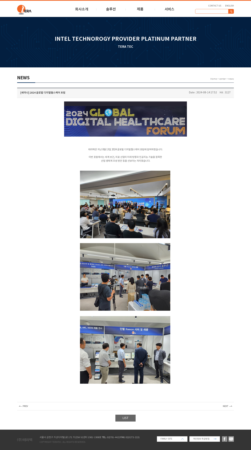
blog (231, 439)
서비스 (169, 9)
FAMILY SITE (166, 439)
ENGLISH (229, 6)
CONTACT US (214, 6)
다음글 (227, 406)
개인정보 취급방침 (201, 439)
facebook (224, 439)
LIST (125, 418)
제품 (140, 9)
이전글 (23, 406)
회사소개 (81, 9)
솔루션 (111, 9)
